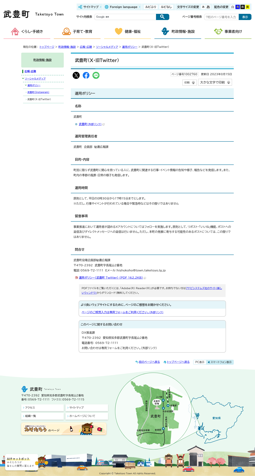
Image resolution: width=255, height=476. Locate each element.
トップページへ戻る (178, 362)
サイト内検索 (84, 16)
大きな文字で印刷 (212, 82)
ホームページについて (82, 416)
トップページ (47, 47)
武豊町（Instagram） (38, 92)
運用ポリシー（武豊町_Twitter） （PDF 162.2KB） (112, 277)
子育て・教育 (82, 31)
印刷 (186, 82)
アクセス (30, 407)
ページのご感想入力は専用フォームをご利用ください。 (122, 312)
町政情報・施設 (183, 31)
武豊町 (92, 124)
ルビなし (166, 6)
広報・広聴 (86, 47)
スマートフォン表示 (221, 362)
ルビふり (150, 6)
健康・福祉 (133, 31)
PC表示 (199, 362)
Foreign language (123, 6)
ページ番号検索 (192, 16)
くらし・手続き (32, 31)
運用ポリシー (129, 47)
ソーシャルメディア (107, 47)
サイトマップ (90, 6)
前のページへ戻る (149, 362)
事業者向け (233, 31)
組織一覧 (30, 416)
